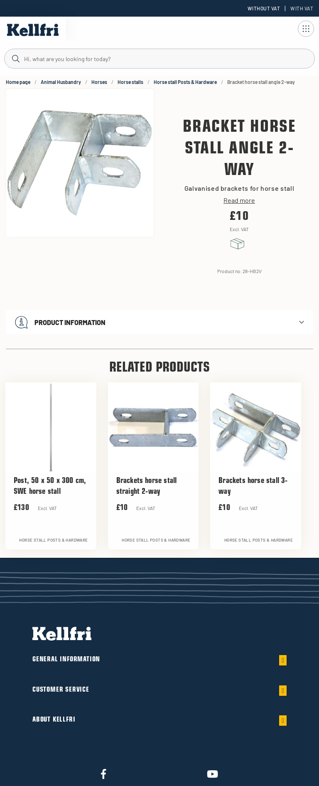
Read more (239, 200)
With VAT (301, 8)
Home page (18, 82)
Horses (99, 82)
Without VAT (264, 8)
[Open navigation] (305, 28)
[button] (159, 322)
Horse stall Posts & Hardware (185, 82)
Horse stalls (130, 82)
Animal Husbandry (61, 82)
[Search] (159, 58)
